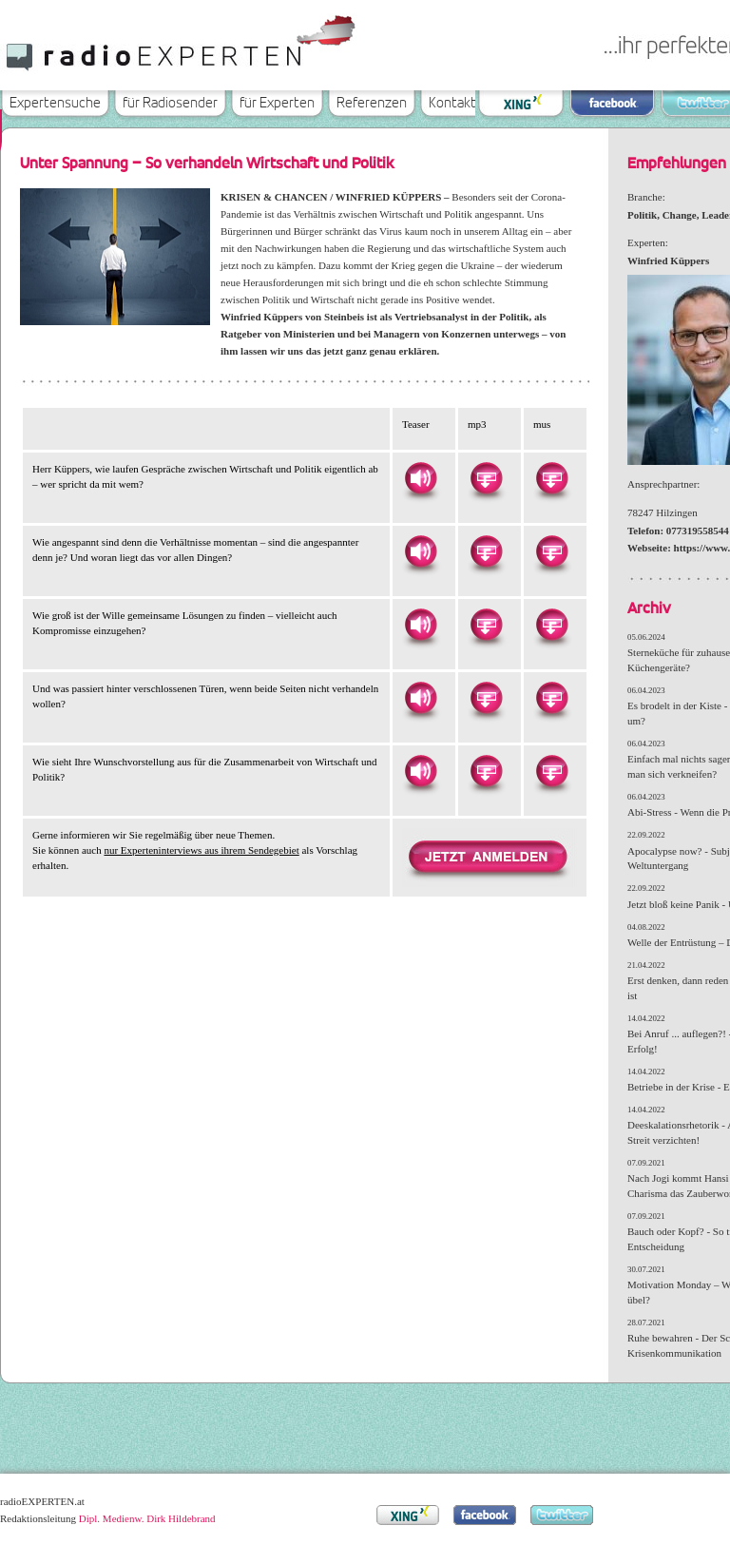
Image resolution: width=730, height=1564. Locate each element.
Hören (420, 478)
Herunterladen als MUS (551, 478)
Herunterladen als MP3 (486, 478)
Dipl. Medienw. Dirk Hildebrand (147, 1518)
